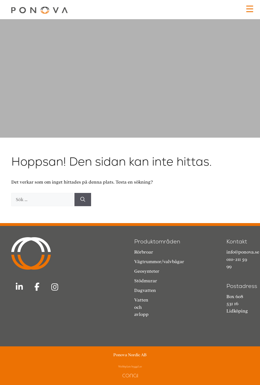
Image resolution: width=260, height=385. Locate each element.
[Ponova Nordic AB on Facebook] (37, 287)
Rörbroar (143, 252)
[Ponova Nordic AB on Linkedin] (19, 287)
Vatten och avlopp (141, 307)
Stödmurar (145, 280)
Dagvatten (145, 290)
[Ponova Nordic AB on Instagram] (55, 287)
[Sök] (82, 199)
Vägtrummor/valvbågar (159, 261)
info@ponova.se (242, 252)
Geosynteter (146, 271)
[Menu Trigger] (249, 9)
